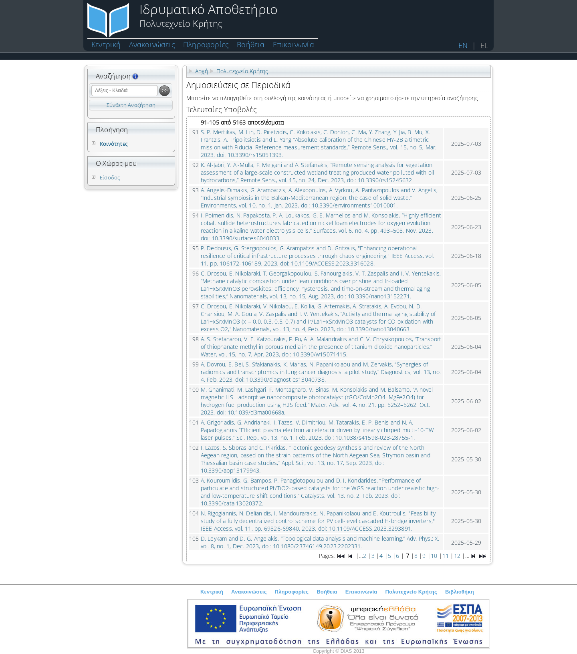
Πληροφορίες (206, 44)
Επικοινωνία (293, 44)
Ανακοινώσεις (152, 44)
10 (434, 555)
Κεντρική (106, 44)
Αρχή (201, 71)
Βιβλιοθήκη (459, 592)
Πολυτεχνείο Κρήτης (242, 71)
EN (463, 45)
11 (445, 555)
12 (457, 555)
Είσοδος (110, 177)
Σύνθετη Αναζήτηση (131, 105)
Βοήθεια (250, 44)
